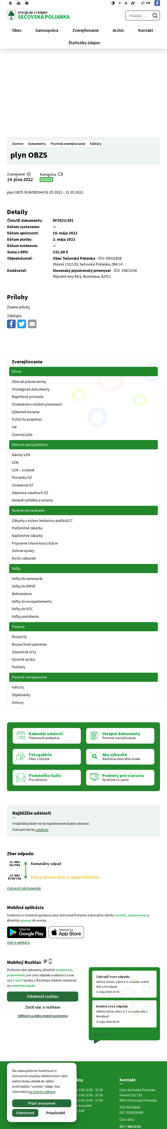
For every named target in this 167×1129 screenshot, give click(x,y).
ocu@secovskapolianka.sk (139, 1050)
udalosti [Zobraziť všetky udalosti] (42, 748)
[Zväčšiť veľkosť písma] (133, 3)
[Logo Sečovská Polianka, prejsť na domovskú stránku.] (38, 15)
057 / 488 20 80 (130, 1045)
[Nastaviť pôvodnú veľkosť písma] (126, 3)
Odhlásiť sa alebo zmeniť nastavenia (43, 934)
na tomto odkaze (41, 1091)
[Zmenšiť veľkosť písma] (120, 3)
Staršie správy (103, 953)
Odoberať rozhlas (42, 915)
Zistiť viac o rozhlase (42, 925)
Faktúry (46, 98)
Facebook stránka (133, 1055)
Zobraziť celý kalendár (24, 807)
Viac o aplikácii (18, 861)
